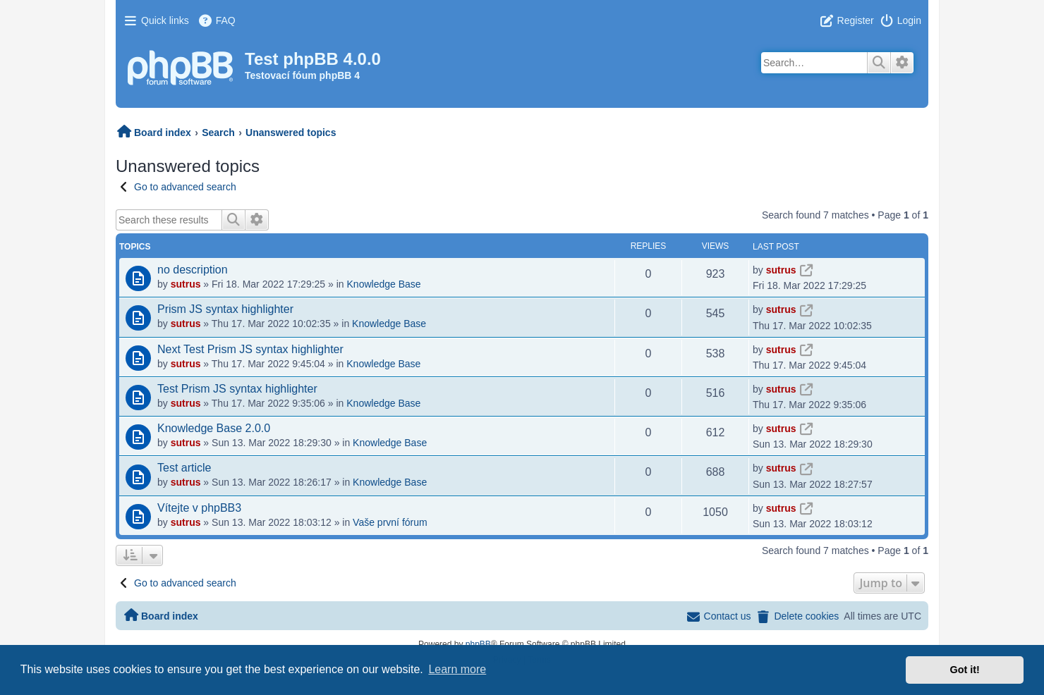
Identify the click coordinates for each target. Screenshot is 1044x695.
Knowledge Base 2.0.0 (213, 428)
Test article (184, 468)
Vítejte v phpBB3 (199, 508)
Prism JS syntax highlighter (225, 309)
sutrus (186, 284)
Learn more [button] (457, 669)
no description (192, 270)
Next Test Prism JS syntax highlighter (250, 349)
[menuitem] (217, 20)
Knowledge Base (384, 284)
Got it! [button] (965, 669)
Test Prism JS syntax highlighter (237, 389)
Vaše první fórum (390, 522)
